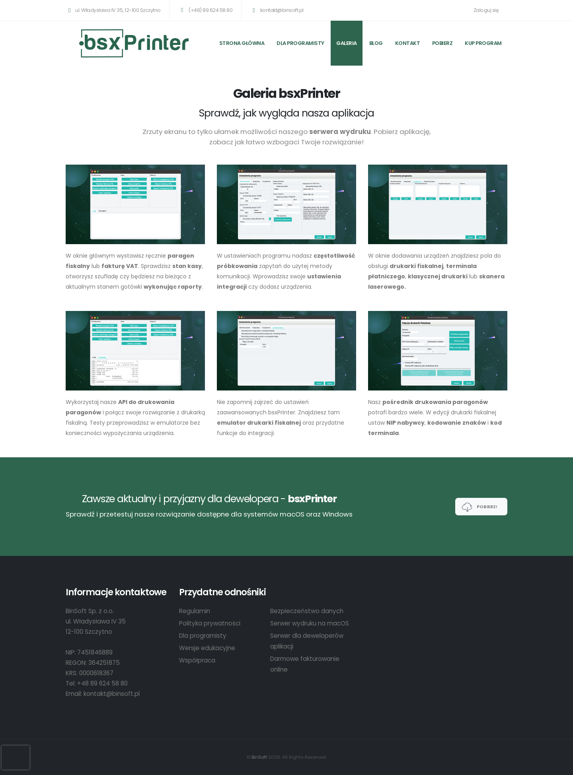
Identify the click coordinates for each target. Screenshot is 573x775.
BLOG (376, 43)
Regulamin (194, 611)
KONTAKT (407, 43)
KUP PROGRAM (483, 43)
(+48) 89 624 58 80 (205, 10)
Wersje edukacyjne (207, 648)
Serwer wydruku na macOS (309, 623)
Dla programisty (300, 43)
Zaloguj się (486, 10)
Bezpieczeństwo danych (306, 611)
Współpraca (197, 660)
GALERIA (346, 43)
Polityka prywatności (209, 623)
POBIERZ (442, 43)
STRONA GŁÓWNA (242, 43)
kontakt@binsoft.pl (276, 10)
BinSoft (259, 757)
